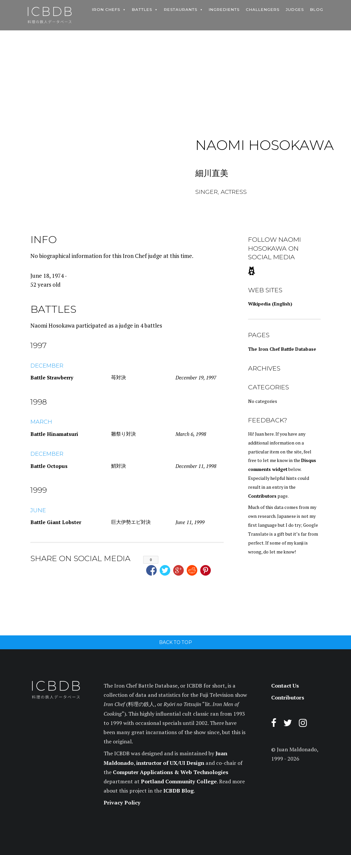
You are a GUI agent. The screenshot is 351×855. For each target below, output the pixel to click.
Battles (142, 10)
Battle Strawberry (51, 377)
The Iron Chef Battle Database (282, 349)
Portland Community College (179, 781)
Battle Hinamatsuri (54, 434)
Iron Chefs (106, 10)
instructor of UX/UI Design (170, 762)
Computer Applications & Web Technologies (170, 772)
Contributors (262, 496)
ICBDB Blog (178, 790)
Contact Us (285, 685)
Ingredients (224, 10)
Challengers (262, 10)
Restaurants (180, 10)
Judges (295, 10)
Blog (316, 10)
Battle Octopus (49, 466)
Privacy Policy (122, 802)
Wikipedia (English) (270, 304)
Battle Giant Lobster (55, 522)
